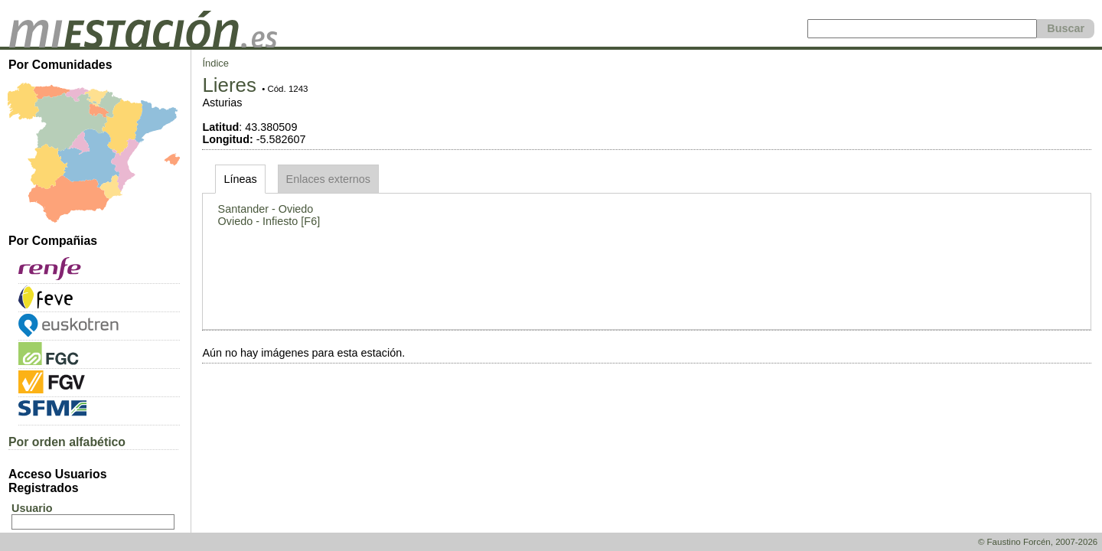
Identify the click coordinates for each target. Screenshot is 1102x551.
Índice (215, 63)
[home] (143, 43)
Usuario (32, 508)
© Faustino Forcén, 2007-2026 (1037, 541)
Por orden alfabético (67, 441)
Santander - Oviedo (266, 209)
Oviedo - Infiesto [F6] (269, 221)
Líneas (239, 179)
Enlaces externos (328, 179)
